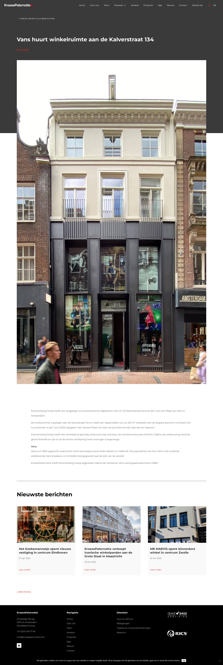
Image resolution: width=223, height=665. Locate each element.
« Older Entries (24, 591)
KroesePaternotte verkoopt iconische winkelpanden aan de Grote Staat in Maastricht (108, 552)
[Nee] (219, 661)
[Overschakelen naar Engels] (215, 5)
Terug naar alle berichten (37, 19)
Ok (184, 660)
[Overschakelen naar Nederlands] (209, 5)
